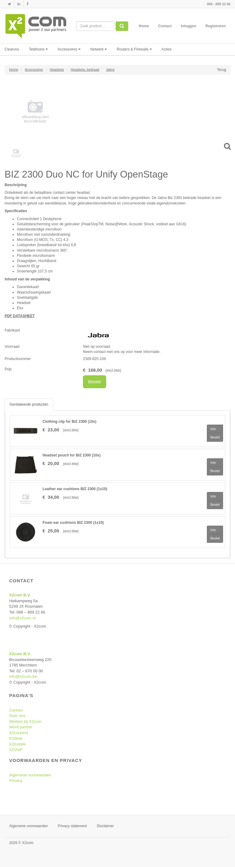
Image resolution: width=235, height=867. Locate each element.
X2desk (15, 738)
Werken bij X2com (25, 721)
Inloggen (188, 26)
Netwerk (98, 49)
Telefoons (38, 49)
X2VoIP (15, 749)
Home (144, 26)
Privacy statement (72, 826)
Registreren (215, 26)
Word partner (20, 727)
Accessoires (69, 49)
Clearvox (12, 49)
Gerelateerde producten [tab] (28, 404)
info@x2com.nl (22, 618)
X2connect (18, 732)
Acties (167, 49)
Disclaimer (105, 826)
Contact (165, 26)
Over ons (17, 715)
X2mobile (17, 744)
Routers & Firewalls (134, 49)
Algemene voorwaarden (30, 775)
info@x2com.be (23, 676)
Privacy (15, 780)
